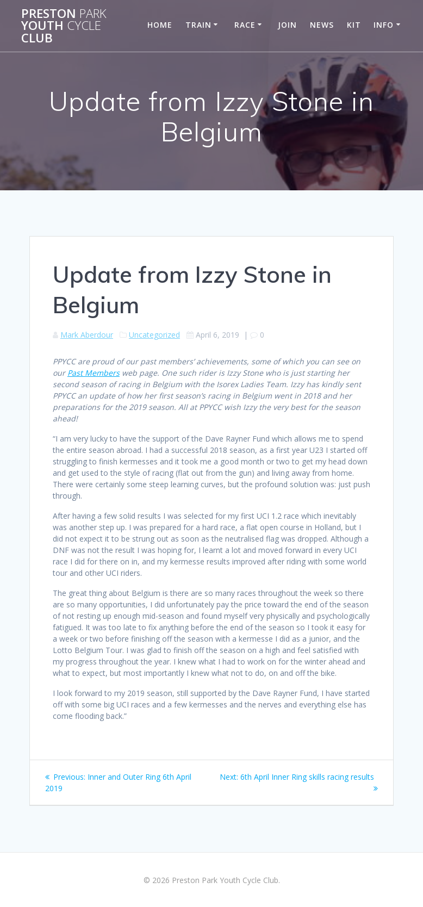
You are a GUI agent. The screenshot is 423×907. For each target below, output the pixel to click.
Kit (354, 25)
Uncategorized (154, 335)
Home (159, 25)
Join (287, 25)
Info (384, 25)
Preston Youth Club (64, 26)
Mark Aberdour (86, 335)
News (322, 25)
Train (198, 25)
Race (245, 25)
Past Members (93, 373)
